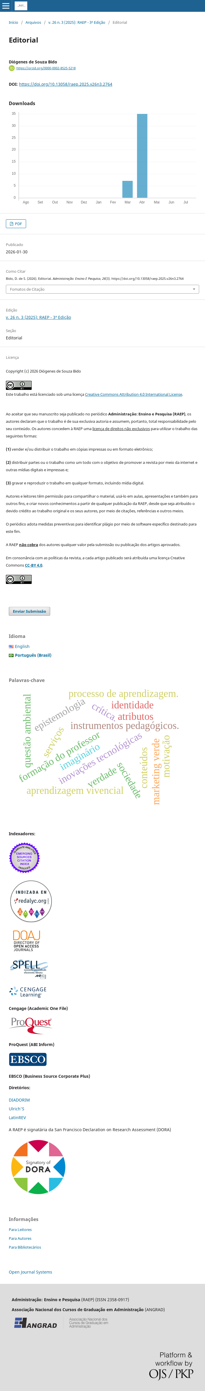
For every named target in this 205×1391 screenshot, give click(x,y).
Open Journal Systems (30, 1272)
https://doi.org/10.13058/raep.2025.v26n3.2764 (65, 84)
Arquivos (33, 22)
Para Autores (20, 1238)
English (22, 646)
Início (13, 22)
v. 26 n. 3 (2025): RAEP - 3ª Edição (76, 22)
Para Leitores (20, 1229)
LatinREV (17, 1117)
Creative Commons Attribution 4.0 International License (133, 394)
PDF (18, 223)
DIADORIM (19, 1100)
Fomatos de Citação (27, 289)
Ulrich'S (16, 1109)
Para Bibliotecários (25, 1247)
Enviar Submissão (29, 611)
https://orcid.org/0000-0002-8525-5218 (46, 68)
